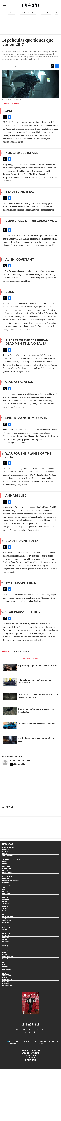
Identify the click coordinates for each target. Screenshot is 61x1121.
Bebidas (4, 977)
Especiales (5, 941)
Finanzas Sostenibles (9, 924)
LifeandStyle (6, 893)
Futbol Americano (8, 865)
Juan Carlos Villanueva (20, 761)
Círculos (5, 951)
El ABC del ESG (7, 928)
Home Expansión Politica (10, 880)
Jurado (4, 987)
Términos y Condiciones (30, 1051)
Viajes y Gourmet (8, 855)
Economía (5, 882)
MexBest (6, 974)
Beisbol (4, 863)
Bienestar (5, 983)
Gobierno (5, 899)
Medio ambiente (7, 916)
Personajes (6, 981)
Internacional (7, 884)
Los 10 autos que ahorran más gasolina (36, 723)
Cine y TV (5, 851)
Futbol (4, 861)
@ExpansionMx (19, 764)
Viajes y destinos (8, 979)
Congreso (5, 903)
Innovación (6, 926)
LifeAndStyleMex (36, 1032)
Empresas (5, 878)
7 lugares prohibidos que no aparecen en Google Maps (37, 710)
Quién (5, 945)
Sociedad (5, 910)
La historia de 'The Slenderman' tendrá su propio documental (38, 696)
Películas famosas (21, 651)
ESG (3, 889)
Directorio (30, 1060)
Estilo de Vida (7, 985)
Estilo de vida (7, 969)
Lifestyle (5, 870)
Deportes (46, 12)
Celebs (4, 968)
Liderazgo (5, 937)
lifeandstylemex (31, 1032)
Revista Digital (7, 872)
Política (6, 897)
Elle (4, 962)
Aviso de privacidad (30, 1053)
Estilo (11, 12)
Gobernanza (6, 920)
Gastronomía (6, 975)
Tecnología (6, 886)
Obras (4, 888)
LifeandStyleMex (25, 1032)
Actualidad (6, 935)
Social (4, 918)
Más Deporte (6, 868)
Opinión (5, 908)
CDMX (4, 905)
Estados (5, 906)
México (4, 901)
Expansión (7, 877)
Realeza (4, 949)
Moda (4, 952)
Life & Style (7, 844)
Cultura (5, 958)
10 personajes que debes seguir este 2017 (37, 665)
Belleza (4, 954)
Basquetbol (6, 866)
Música (4, 853)
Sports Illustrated (11, 859)
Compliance (30, 1055)
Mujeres (5, 891)
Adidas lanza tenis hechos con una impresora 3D (34, 681)
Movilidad (5, 922)
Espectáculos (7, 947)
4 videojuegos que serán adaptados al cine (36, 739)
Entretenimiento (28, 12)
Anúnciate (30, 1058)
